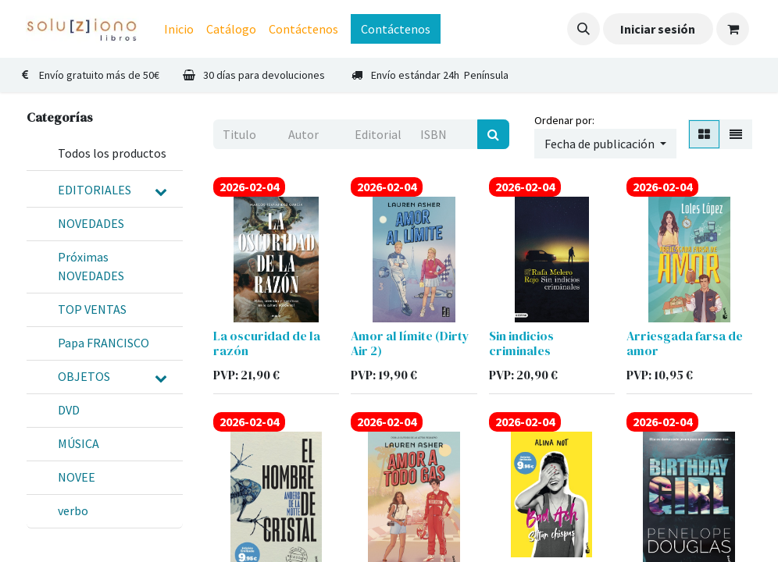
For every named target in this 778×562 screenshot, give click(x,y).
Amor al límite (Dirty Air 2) (410, 343)
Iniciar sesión (657, 29)
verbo (73, 510)
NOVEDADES (91, 223)
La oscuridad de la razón (266, 343)
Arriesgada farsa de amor (684, 343)
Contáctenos (395, 29)
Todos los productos (112, 153)
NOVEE (76, 477)
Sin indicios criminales (521, 343)
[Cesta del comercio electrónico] (732, 28)
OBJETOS (84, 376)
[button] (583, 28)
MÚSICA (78, 443)
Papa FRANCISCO (103, 342)
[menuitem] (179, 28)
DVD (69, 410)
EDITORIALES (94, 189)
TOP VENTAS (92, 309)
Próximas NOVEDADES (91, 266)
